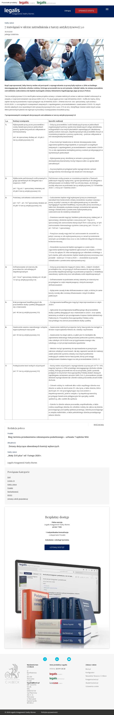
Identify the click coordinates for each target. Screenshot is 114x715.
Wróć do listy (99, 424)
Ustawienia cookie (92, 686)
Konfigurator (90, 672)
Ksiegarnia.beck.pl (92, 679)
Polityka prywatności (49, 712)
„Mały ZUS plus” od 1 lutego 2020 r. (24, 455)
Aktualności (12, 443)
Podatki (10, 433)
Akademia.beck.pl (92, 683)
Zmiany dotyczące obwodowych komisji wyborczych (33, 446)
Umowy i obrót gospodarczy (17, 499)
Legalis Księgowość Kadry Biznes (22, 462)
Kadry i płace (9, 23)
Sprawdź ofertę (86, 10)
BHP (9, 477)
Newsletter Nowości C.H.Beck (96, 676)
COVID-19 (11, 481)
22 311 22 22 (60, 669)
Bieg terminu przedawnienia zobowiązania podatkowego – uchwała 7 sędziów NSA (48, 437)
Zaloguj (67, 10)
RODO (9, 495)
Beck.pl (88, 669)
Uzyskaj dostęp (57, 547)
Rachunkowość (12, 492)
